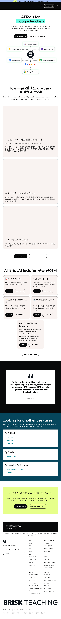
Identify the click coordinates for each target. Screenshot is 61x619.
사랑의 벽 (46, 559)
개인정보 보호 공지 (15, 613)
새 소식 (30, 551)
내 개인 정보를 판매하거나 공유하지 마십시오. (33, 613)
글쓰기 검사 (32, 580)
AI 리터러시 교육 (48, 568)
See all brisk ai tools (30, 354)
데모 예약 (39, 6)
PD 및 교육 (46, 543)
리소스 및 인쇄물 (48, 546)
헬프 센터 (31, 562)
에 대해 (30, 543)
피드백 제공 (32, 577)
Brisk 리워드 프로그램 (49, 562)
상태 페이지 (32, 565)
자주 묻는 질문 (32, 559)
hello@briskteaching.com (9, 545)
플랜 (30, 546)
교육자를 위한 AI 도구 (34, 574)
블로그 (45, 556)
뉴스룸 (30, 554)
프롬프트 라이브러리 (49, 565)
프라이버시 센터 (33, 556)
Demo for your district (38, 36)
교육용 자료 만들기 (33, 585)
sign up (9, 291)
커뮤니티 (46, 554)
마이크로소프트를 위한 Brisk (34, 593)
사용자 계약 (6, 613)
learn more (20, 291)
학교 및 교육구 (47, 588)
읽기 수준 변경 (32, 583)
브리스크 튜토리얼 (48, 548)
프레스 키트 (47, 551)
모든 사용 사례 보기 (49, 591)
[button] (57, 6)
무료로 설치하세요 (49, 6)
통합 (30, 548)
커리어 (30, 568)
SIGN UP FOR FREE (20, 36)
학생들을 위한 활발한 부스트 (35, 589)
